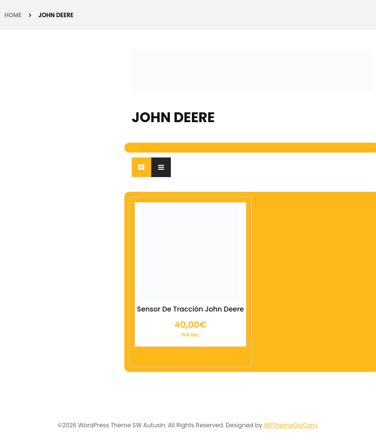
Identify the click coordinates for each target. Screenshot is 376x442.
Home (13, 15)
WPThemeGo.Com (290, 425)
